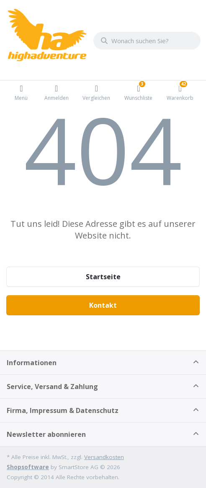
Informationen (32, 362)
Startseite (103, 276)
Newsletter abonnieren (46, 434)
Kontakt (103, 305)
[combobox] (147, 40)
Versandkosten (104, 457)
